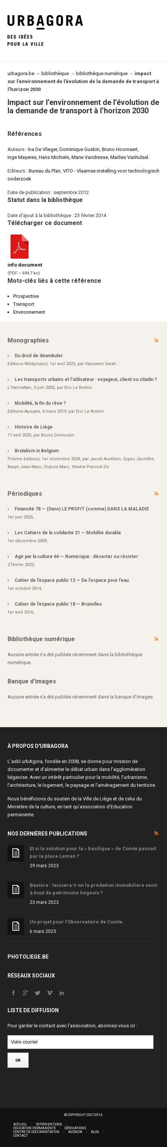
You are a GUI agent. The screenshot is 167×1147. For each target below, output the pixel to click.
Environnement (29, 312)
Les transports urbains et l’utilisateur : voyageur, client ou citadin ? (86, 379)
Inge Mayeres (22, 157)
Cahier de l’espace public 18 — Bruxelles (58, 604)
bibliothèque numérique (102, 73)
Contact (20, 1136)
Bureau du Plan (45, 171)
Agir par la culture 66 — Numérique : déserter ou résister (76, 556)
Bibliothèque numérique (41, 639)
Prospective (26, 296)
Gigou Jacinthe (138, 458)
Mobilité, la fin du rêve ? (40, 403)
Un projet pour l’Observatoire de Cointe (76, 922)
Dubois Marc (57, 466)
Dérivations (75, 1128)
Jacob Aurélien (105, 458)
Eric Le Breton (78, 387)
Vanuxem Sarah (100, 363)
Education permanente (34, 1128)
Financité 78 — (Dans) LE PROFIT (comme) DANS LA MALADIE (82, 509)
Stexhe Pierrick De (90, 466)
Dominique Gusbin (79, 149)
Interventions (49, 1124)
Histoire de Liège (34, 427)
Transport (23, 304)
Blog (95, 1132)
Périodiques (25, 493)
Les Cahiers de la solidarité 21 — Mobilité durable (68, 532)
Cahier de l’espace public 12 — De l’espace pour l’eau (72, 580)
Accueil (20, 1124)
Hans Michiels (54, 157)
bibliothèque (55, 73)
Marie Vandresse (89, 157)
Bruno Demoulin (57, 435)
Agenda (75, 1132)
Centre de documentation (36, 1132)
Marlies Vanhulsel (129, 157)
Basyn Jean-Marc (25, 466)
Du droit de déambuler (39, 355)
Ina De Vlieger (42, 149)
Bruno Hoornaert (120, 149)
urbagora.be (21, 73)
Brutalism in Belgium (37, 450)
